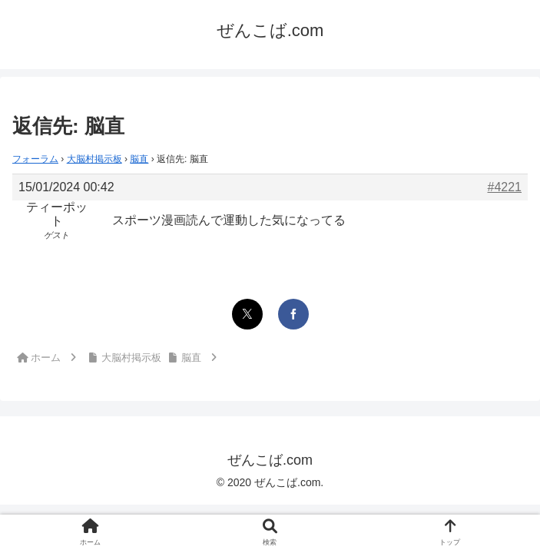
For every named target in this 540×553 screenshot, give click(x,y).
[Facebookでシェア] (293, 314)
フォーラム (35, 159)
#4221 (505, 187)
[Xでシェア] (247, 314)
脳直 (139, 159)
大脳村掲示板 (94, 159)
